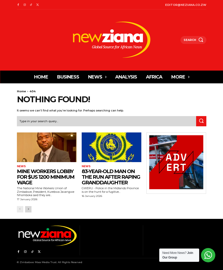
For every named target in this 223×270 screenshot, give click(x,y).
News (21, 166)
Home (21, 91)
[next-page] (28, 209)
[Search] (201, 121)
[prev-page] (20, 209)
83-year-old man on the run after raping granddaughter (111, 176)
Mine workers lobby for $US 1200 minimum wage (45, 176)
